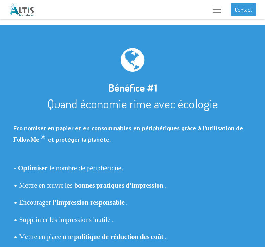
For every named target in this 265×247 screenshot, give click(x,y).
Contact (243, 9)
